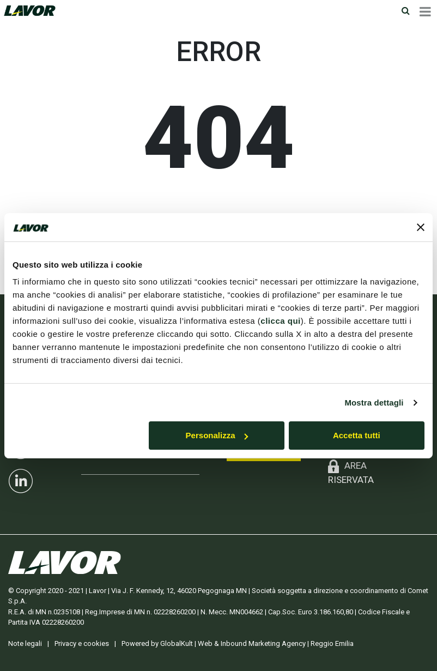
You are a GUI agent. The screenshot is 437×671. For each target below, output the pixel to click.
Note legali (25, 643)
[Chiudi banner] (420, 227)
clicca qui (280, 320)
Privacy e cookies (81, 643)
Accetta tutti (356, 435)
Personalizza (217, 435)
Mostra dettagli (373, 402)
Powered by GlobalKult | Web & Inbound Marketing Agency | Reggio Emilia (238, 643)
